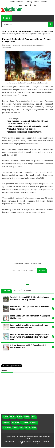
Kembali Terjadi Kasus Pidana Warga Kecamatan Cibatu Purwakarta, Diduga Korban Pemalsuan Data (29, 337)
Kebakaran (31, 45)
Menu (6, 18)
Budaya (19, 417)
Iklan (38, 441)
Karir (34, 441)
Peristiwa (24, 422)
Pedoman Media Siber (24, 441)
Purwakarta (39, 45)
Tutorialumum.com (28, 443)
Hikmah (15, 428)
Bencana (17, 45)
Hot (21, 428)
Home (7, 441)
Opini (34, 428)
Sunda (34, 417)
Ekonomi (6, 422)
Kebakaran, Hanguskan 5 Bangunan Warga (24, 132)
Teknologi (33, 422)
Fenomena (24, 45)
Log (37, 443)
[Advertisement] (27, 238)
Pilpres (26, 417)
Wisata (27, 428)
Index (19, 443)
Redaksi (12, 441)
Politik (12, 417)
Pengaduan (45, 441)
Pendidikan (7, 428)
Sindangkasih (6, 47)
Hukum (5, 417)
